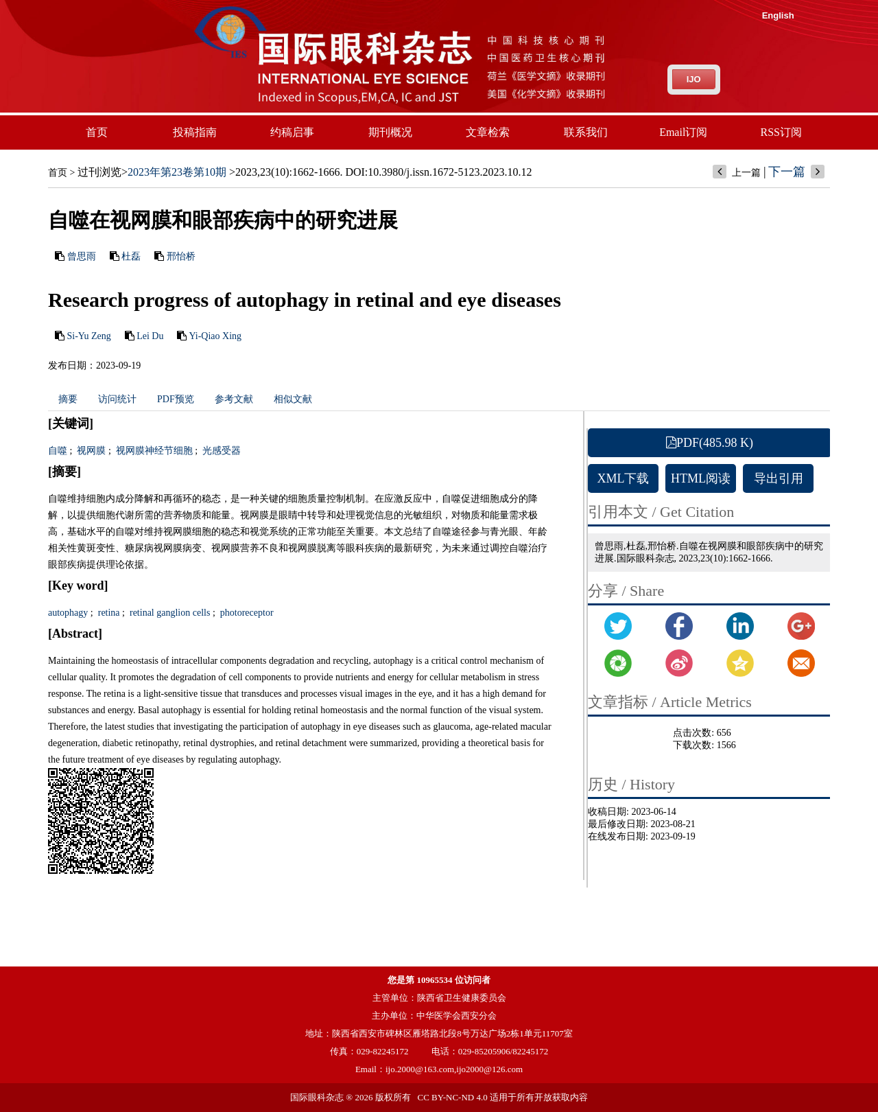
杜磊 (131, 256)
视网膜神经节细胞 (153, 450)
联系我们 (586, 132)
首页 (97, 132)
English (778, 15)
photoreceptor (245, 612)
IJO (694, 79)
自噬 (57, 450)
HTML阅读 (701, 478)
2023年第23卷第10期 (177, 172)
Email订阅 (683, 132)
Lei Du (150, 336)
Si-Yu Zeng (89, 336)
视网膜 (90, 450)
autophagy (68, 612)
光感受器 (220, 450)
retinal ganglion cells (168, 612)
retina (107, 612)
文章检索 (488, 132)
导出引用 (778, 478)
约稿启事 (292, 132)
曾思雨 (81, 256)
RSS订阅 (781, 132)
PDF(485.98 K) (709, 443)
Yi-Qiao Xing (215, 336)
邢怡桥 (181, 256)
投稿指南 (195, 132)
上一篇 (746, 172)
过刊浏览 (99, 172)
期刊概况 (390, 132)
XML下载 (623, 478)
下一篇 (786, 171)
